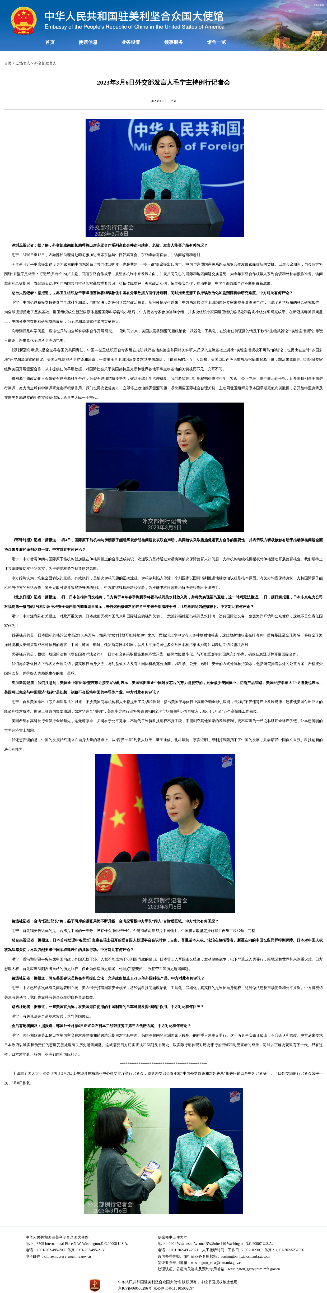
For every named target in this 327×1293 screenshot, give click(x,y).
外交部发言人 (45, 63)
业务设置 (130, 42)
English (319, 5)
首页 (50, 42)
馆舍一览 (216, 42)
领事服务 (173, 42)
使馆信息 (87, 42)
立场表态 (23, 63)
